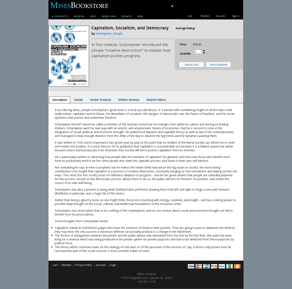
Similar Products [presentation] (100, 100)
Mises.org (109, 16)
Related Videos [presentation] (156, 100)
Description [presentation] (59, 100)
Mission (79, 16)
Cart (190, 15)
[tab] (59, 99)
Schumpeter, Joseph (109, 33)
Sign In (235, 15)
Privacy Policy (83, 265)
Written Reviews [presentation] (128, 100)
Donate (126, 16)
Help (93, 16)
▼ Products (59, 16)
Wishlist (205, 15)
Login (113, 265)
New (140, 16)
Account (220, 15)
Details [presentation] (78, 100)
